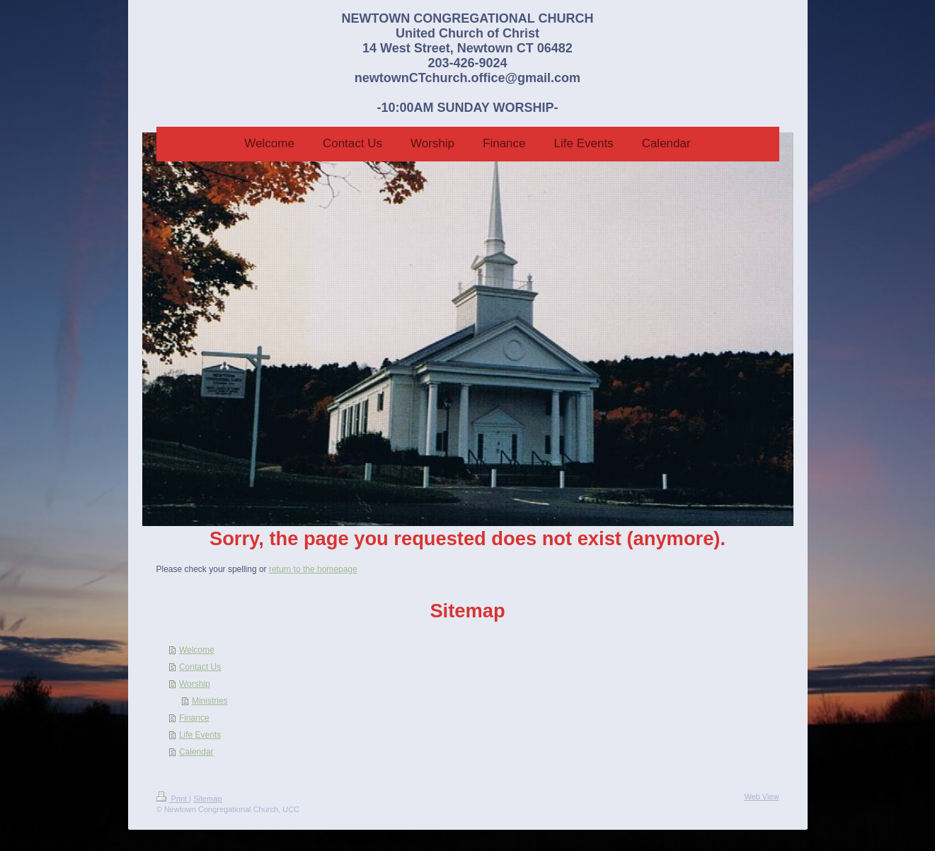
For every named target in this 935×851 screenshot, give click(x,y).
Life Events (200, 735)
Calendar (196, 752)
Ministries (210, 701)
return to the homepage (313, 569)
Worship (194, 684)
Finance (194, 718)
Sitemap (207, 798)
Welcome (196, 650)
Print (173, 798)
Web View (761, 796)
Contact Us (200, 667)
